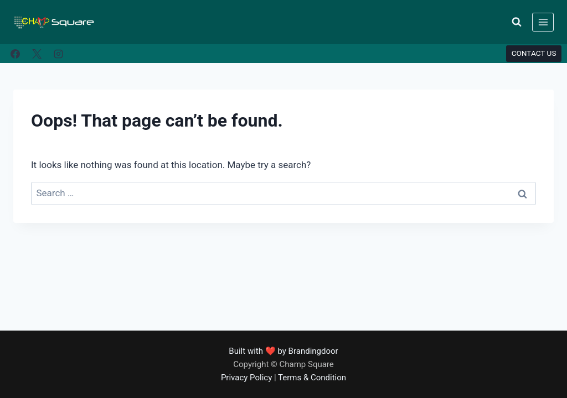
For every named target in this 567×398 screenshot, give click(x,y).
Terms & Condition (312, 378)
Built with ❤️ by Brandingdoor (283, 351)
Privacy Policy (246, 378)
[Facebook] (15, 53)
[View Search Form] (517, 22)
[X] (36, 53)
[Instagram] (58, 53)
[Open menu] (543, 22)
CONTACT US (534, 53)
